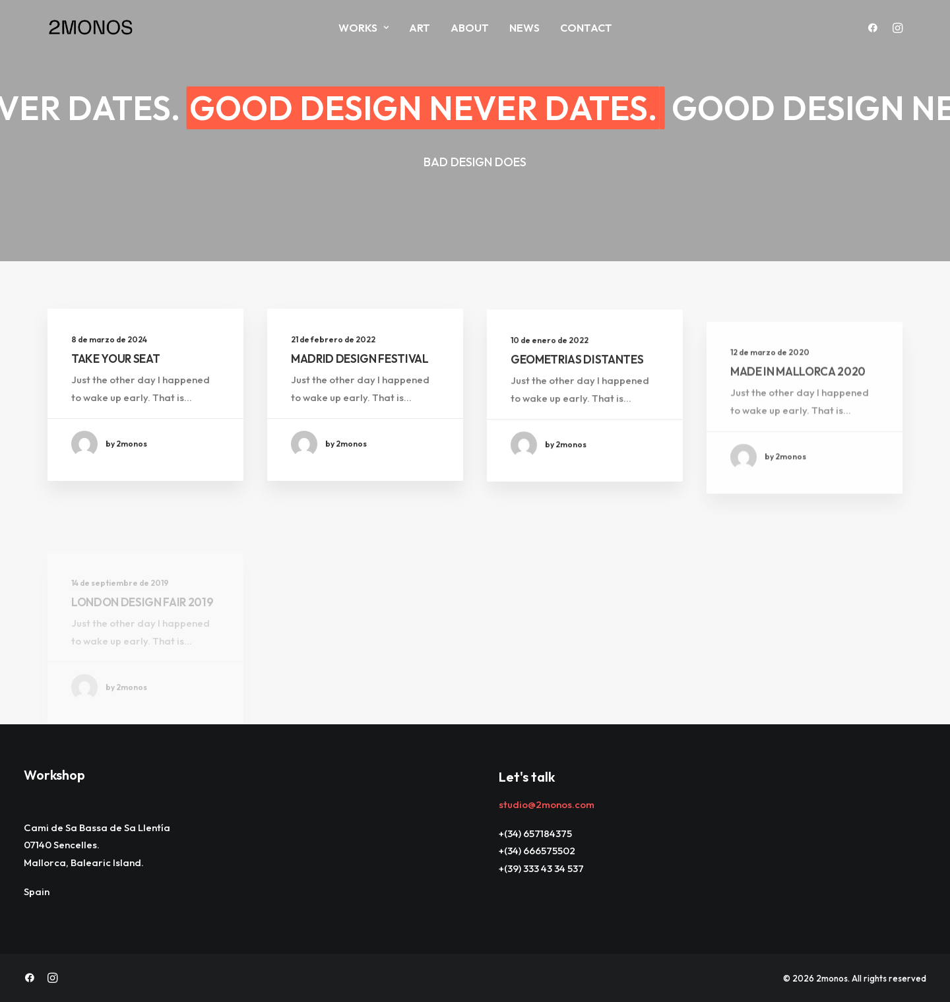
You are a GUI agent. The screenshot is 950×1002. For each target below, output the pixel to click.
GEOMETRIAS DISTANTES (577, 370)
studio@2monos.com (546, 804)
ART (419, 27)
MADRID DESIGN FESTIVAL (360, 359)
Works (363, 27)
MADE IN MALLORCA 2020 (798, 410)
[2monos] (91, 28)
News (524, 27)
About (470, 27)
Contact (586, 27)
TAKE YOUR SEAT (115, 358)
